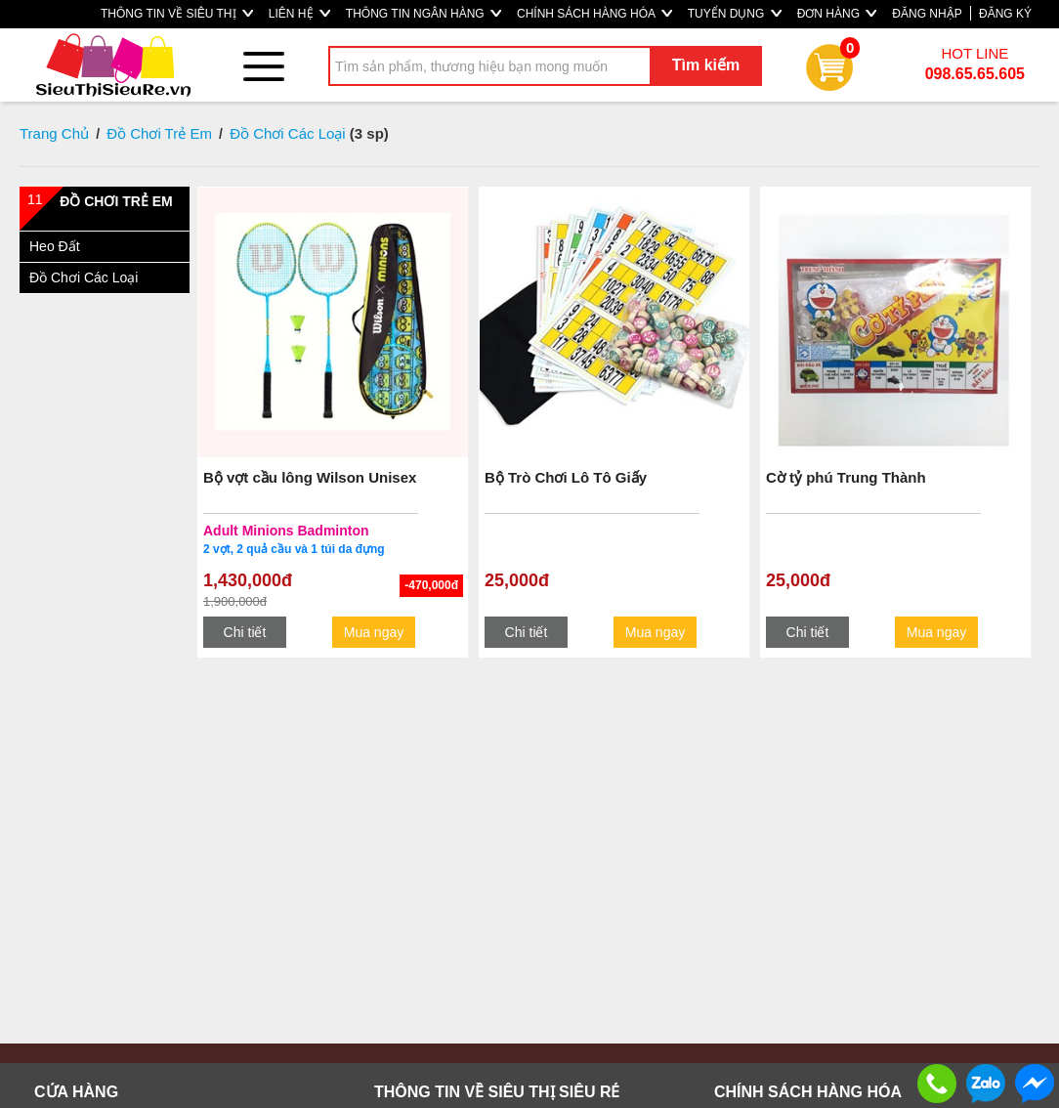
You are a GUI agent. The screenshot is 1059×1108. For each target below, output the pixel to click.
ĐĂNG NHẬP (926, 14)
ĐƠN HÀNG (837, 14)
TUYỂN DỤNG (735, 14)
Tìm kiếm (706, 65)
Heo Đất (54, 246)
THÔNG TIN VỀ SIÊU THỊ (177, 14)
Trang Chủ (54, 133)
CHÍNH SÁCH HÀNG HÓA (594, 14)
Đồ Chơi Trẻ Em (159, 133)
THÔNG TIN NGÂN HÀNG (423, 14)
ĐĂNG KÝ (1005, 14)
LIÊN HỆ (299, 14)
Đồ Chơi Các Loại (288, 133)
